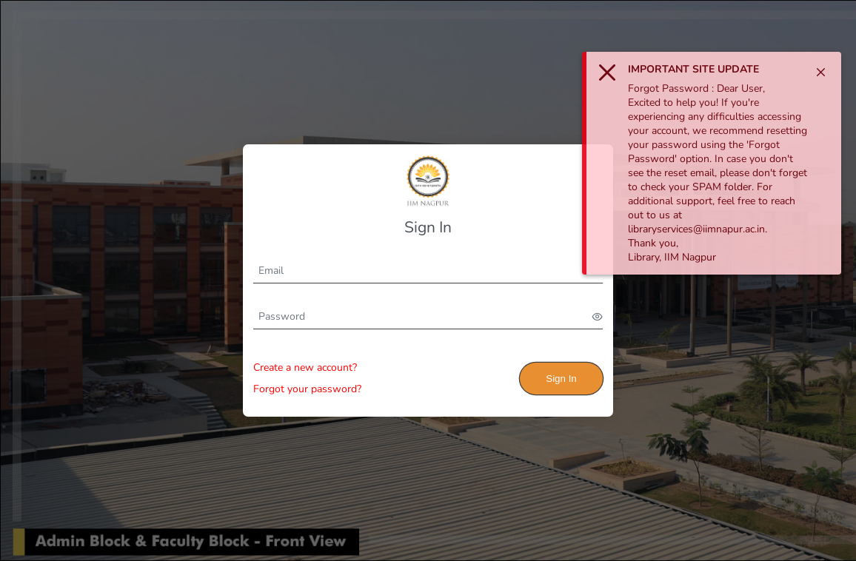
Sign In (561, 378)
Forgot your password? (307, 389)
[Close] (820, 72)
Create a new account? (305, 367)
